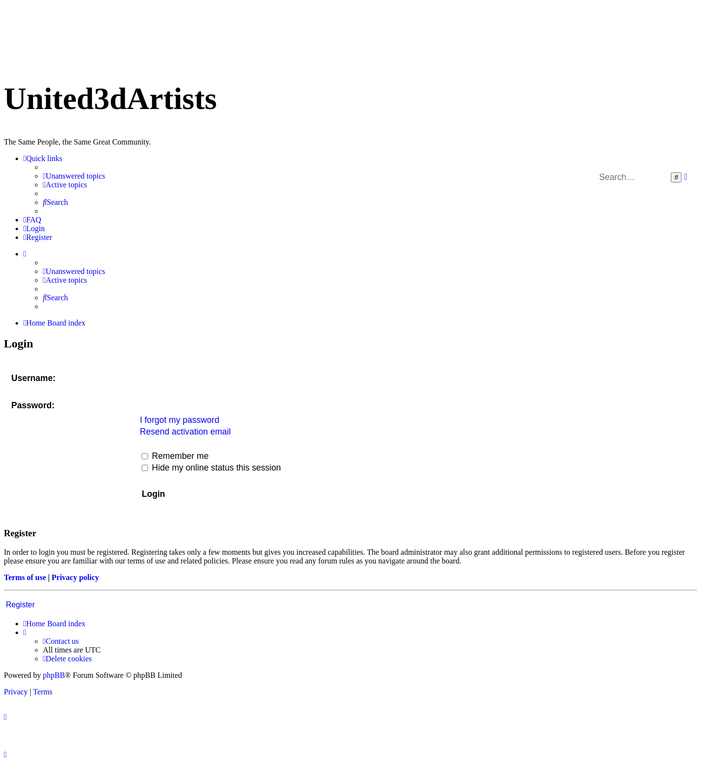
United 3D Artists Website (350, 18)
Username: (33, 378)
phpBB (54, 675)
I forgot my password (179, 420)
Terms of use (25, 577)
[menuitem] (74, 176)
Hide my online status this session (211, 467)
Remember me (175, 456)
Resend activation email (185, 431)
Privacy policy (75, 577)
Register (20, 604)
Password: (33, 405)
